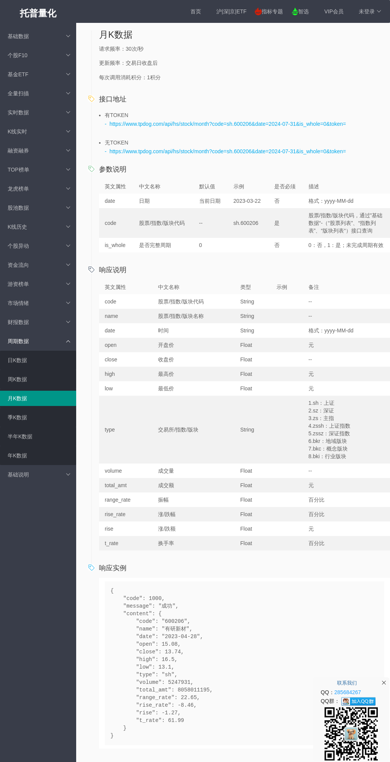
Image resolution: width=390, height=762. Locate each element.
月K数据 (17, 398)
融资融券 (39, 150)
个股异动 (39, 245)
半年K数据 (20, 436)
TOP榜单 (39, 169)
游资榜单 (39, 284)
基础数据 (39, 36)
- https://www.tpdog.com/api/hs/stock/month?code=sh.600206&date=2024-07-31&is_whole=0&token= (225, 124)
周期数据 (39, 341)
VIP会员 (334, 11)
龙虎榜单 (39, 188)
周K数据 (17, 379)
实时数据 (39, 112)
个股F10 (39, 55)
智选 (303, 11)
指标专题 (272, 11)
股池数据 (39, 207)
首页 (195, 11)
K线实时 (39, 131)
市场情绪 (39, 303)
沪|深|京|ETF (231, 11)
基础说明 (39, 474)
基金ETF (39, 74)
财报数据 (39, 322)
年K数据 (17, 455)
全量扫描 (39, 93)
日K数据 (17, 360)
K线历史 (39, 226)
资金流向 (39, 264)
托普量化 (38, 13)
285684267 (347, 692)
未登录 (370, 11)
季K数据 (17, 417)
